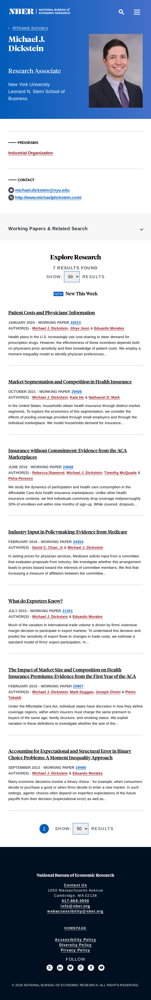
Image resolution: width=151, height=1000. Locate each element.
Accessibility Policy (75, 939)
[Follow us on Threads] (81, 968)
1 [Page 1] (44, 828)
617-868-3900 (75, 901)
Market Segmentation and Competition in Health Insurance (70, 381)
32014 (75, 322)
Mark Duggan (82, 692)
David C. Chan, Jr (47, 547)
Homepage (75, 928)
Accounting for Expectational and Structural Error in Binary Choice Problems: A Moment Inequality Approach (69, 754)
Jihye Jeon (79, 328)
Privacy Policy (75, 950)
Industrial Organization (30, 153)
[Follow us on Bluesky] (70, 968)
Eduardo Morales (109, 328)
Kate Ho (77, 397)
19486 (81, 767)
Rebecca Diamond (48, 473)
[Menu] (137, 12)
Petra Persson (20, 478)
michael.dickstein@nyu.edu (42, 190)
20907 (78, 686)
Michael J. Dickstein (50, 328)
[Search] (121, 12)
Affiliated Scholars (30, 28)
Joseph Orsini (108, 692)
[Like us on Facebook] (91, 968)
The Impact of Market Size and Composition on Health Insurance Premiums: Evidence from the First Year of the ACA (72, 672)
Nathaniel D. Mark (104, 397)
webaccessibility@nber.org (75, 911)
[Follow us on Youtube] (101, 968)
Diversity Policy (75, 945)
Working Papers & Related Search (48, 228)
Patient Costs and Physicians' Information (51, 312)
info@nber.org (75, 906)
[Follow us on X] (50, 968)
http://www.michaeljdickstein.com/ (48, 197)
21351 (67, 611)
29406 (76, 391)
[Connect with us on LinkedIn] (60, 968)
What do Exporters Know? (35, 600)
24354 (78, 542)
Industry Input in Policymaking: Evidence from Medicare (67, 531)
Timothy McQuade (120, 473)
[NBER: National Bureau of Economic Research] (43, 13)
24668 (68, 467)
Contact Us (75, 885)
